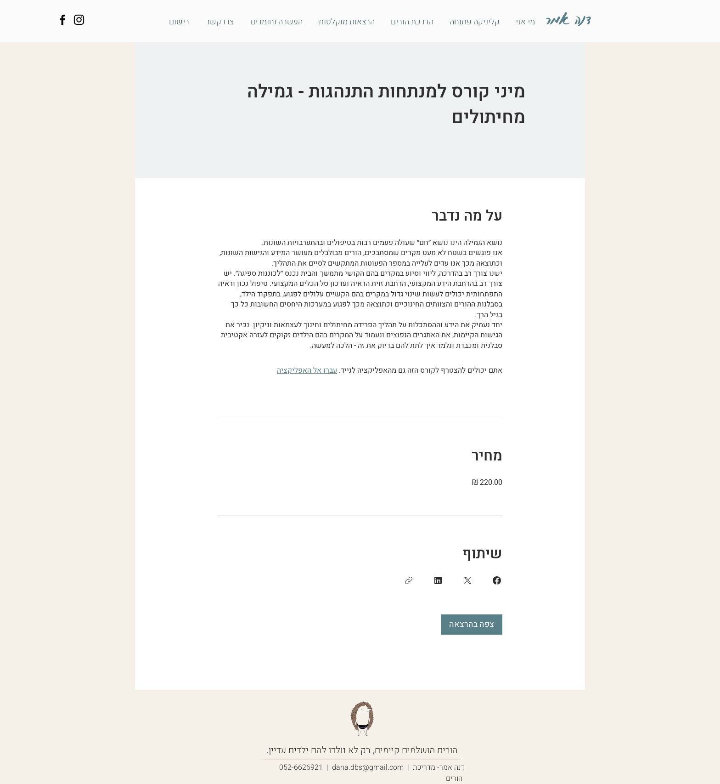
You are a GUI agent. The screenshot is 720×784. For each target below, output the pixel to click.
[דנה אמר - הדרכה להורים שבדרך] (62, 20)
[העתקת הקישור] (408, 580)
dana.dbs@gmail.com (368, 767)
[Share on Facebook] (496, 580)
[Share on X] (467, 580)
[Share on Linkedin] (438, 580)
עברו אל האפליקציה (307, 370)
